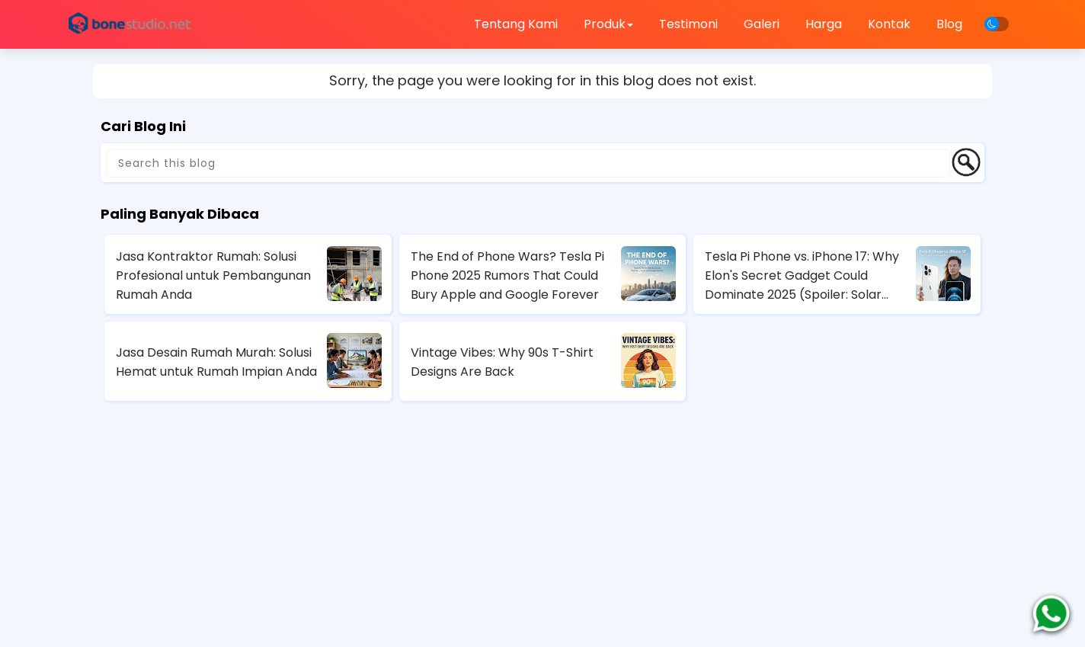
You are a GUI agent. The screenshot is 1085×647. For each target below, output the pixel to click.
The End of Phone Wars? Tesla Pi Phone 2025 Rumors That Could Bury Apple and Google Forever (507, 275)
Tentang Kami (516, 24)
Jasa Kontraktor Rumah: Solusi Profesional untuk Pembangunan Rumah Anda (213, 275)
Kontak (889, 24)
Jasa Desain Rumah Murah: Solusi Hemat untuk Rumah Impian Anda (216, 362)
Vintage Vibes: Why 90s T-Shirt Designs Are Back (502, 362)
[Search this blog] (528, 163)
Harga (823, 24)
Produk (608, 24)
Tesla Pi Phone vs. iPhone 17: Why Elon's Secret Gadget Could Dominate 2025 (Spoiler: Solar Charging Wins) (802, 276)
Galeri (761, 24)
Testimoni (688, 24)
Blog (949, 24)
